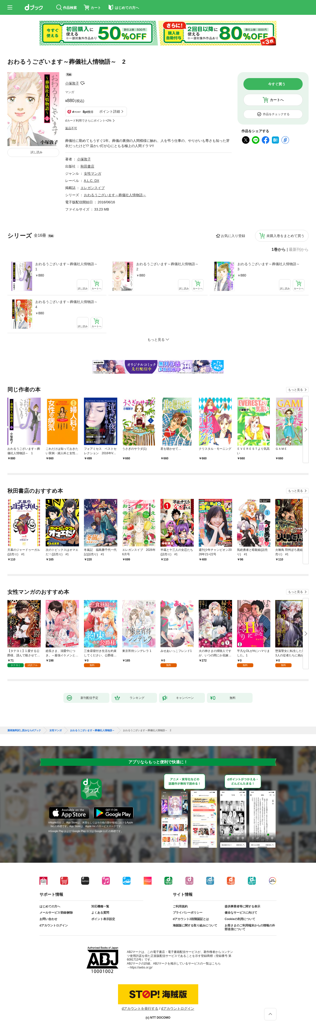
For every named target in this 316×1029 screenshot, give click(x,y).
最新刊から (299, 250)
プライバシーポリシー (187, 912)
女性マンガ (92, 173)
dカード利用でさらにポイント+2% (88, 120)
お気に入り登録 (233, 236)
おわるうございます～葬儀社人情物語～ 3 (270, 266)
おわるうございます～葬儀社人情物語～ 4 (68, 304)
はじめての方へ (50, 906)
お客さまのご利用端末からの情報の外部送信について (250, 927)
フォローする (82, 83)
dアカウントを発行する (140, 1008)
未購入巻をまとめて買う (285, 236)
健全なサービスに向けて (241, 912)
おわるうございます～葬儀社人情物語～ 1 (68, 266)
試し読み (36, 152)
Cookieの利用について (240, 919)
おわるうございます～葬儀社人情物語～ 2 (169, 266)
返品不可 (71, 128)
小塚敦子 (72, 83)
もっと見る (295, 389)
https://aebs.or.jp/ (141, 967)
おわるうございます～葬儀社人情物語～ (115, 195)
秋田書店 (87, 166)
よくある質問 (100, 912)
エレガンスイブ (92, 188)
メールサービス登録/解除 (56, 912)
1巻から (279, 250)
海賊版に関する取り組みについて (195, 925)
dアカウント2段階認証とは (191, 919)
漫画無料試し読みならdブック (24, 730)
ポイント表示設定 (103, 919)
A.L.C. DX (91, 181)
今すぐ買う (276, 84)
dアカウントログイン (54, 925)
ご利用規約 (180, 906)
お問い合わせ (48, 919)
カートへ (277, 100)
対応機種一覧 (100, 906)
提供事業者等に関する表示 (242, 906)
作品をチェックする (276, 114)
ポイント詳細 (109, 111)
